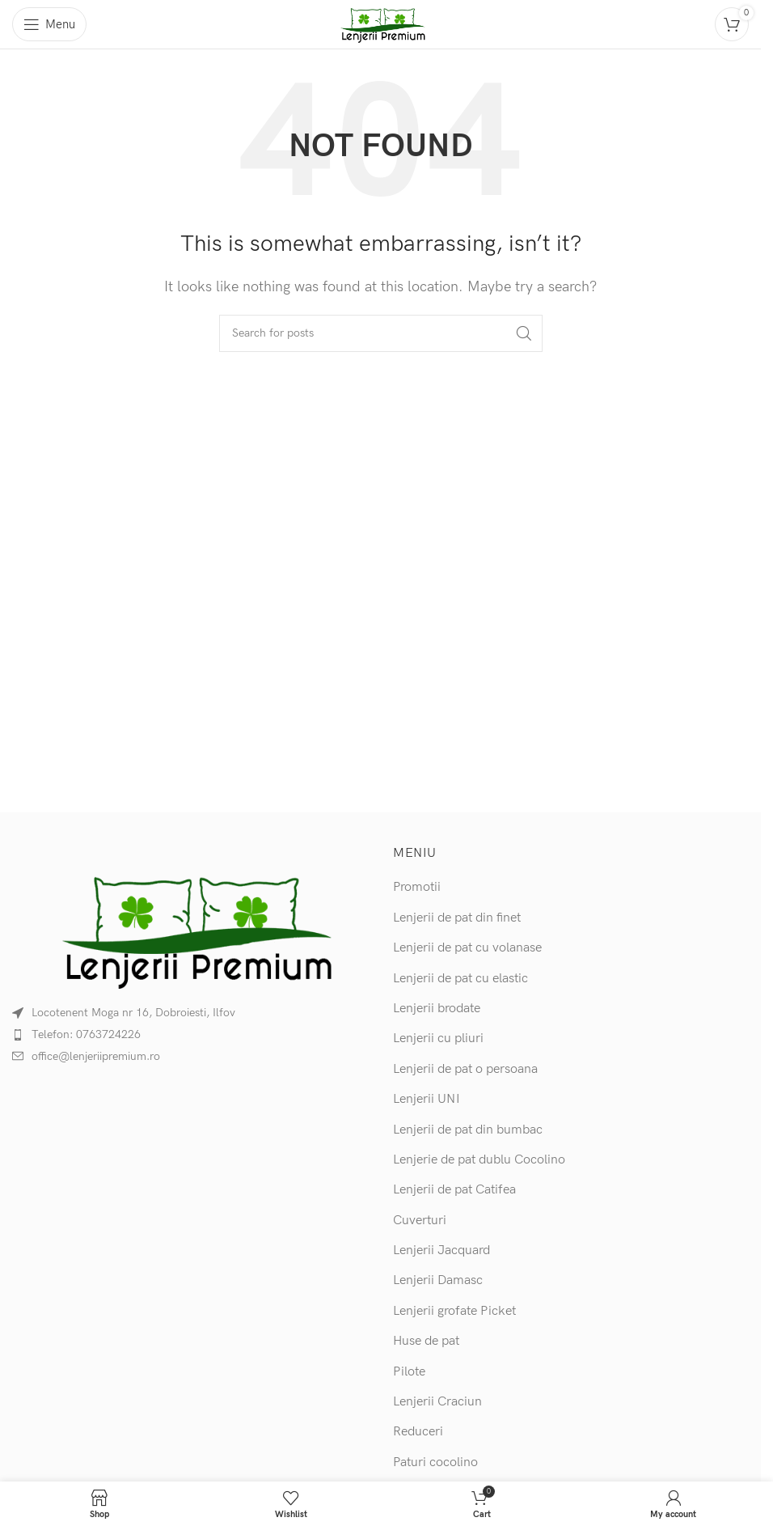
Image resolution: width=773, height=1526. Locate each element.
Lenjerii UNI (426, 1099)
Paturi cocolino (435, 1462)
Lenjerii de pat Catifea (454, 1189)
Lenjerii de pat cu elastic (460, 978)
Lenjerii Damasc (438, 1280)
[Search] (381, 333)
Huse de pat (426, 1341)
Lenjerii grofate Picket (454, 1311)
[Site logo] (381, 24)
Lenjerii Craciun (437, 1401)
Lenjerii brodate (436, 1008)
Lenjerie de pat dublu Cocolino (479, 1160)
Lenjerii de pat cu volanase (467, 948)
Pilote (409, 1372)
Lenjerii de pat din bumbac (468, 1130)
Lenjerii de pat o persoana (465, 1069)
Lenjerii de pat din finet (457, 918)
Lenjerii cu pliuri (438, 1038)
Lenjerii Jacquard (441, 1250)
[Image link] (190, 928)
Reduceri (418, 1431)
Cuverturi (419, 1220)
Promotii (417, 887)
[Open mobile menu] (49, 24)
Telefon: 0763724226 (86, 1034)
